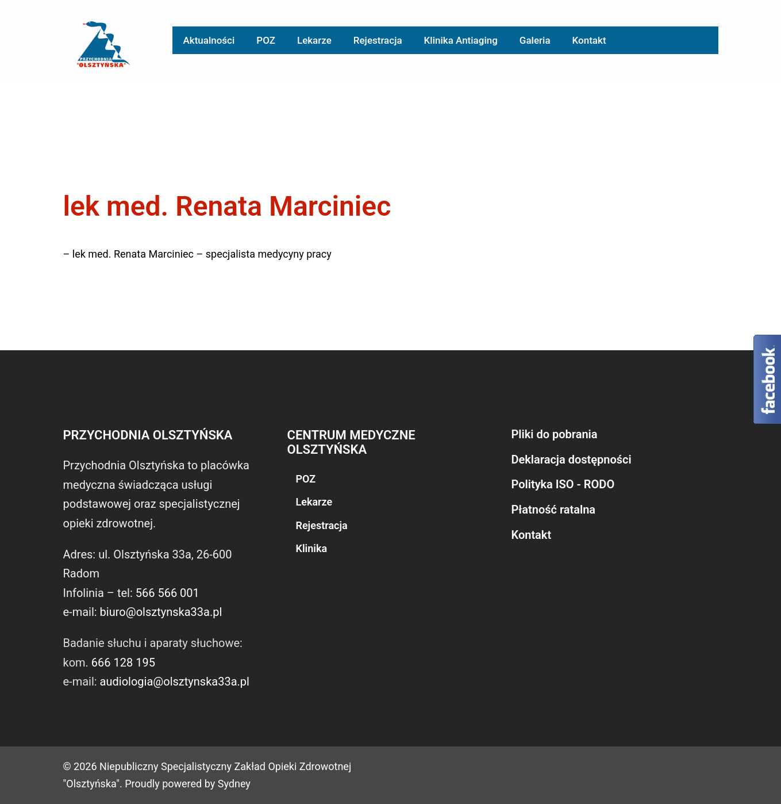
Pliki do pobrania (554, 434)
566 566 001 (167, 593)
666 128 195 (123, 662)
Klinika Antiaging (461, 40)
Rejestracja (377, 40)
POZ (265, 40)
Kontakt (589, 40)
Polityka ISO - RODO (563, 484)
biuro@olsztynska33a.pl (161, 612)
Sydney (234, 784)
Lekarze (314, 40)
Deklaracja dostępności (571, 459)
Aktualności (209, 40)
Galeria (535, 40)
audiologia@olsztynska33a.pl (174, 681)
